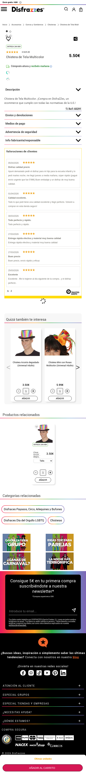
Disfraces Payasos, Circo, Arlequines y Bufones (33, 559)
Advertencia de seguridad (43, 182)
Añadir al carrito (42, 767)
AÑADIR (26, 448)
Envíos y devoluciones (43, 165)
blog (76, 707)
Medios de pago (43, 173)
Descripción (43, 139)
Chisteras (56, 570)
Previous (7, 416)
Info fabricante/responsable (43, 190)
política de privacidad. (18, 675)
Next (76, 416)
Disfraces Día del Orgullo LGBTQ (24, 570)
